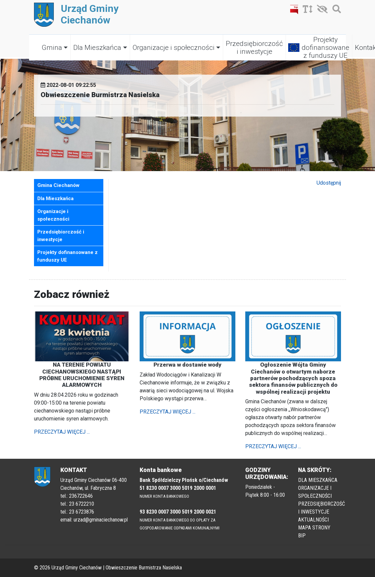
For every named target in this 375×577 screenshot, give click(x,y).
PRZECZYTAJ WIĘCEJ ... (62, 432)
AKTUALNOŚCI (313, 520)
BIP (302, 535)
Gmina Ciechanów (58, 185)
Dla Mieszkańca (97, 48)
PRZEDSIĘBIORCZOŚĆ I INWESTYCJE (321, 508)
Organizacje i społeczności (174, 48)
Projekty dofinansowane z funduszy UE (325, 47)
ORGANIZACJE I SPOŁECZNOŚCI (315, 492)
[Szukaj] (335, 10)
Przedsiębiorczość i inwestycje (254, 47)
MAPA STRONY (314, 527)
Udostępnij (329, 183)
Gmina (52, 48)
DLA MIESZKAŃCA (317, 480)
